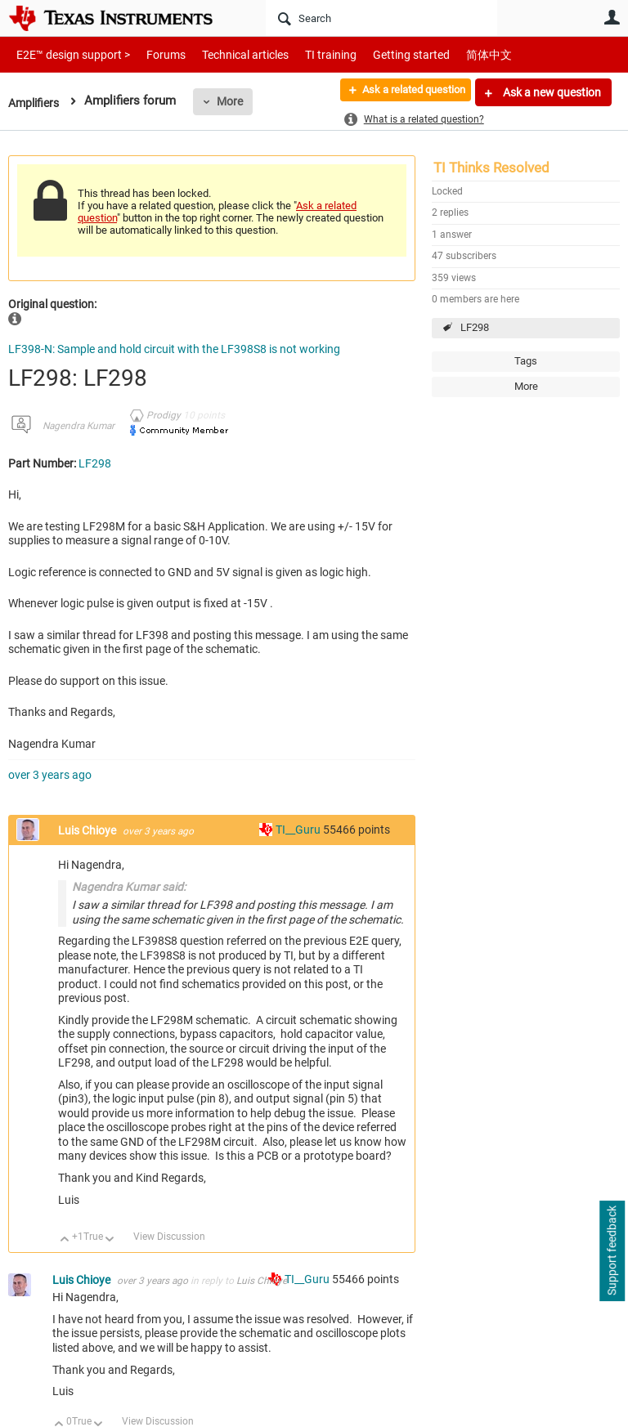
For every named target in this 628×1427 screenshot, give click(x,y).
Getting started (382, 54)
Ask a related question (404, 92)
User (611, 17)
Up (65, 1240)
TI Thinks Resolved (491, 167)
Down (110, 1240)
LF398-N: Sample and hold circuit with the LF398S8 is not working (174, 349)
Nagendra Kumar (78, 426)
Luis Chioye (88, 830)
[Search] (381, 18)
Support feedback (611, 1251)
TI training (308, 54)
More (235, 101)
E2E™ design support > (67, 54)
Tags (525, 361)
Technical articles (228, 54)
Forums (153, 54)
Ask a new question (550, 92)
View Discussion (169, 1236)
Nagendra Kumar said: (129, 886)
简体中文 (454, 54)
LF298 (474, 327)
